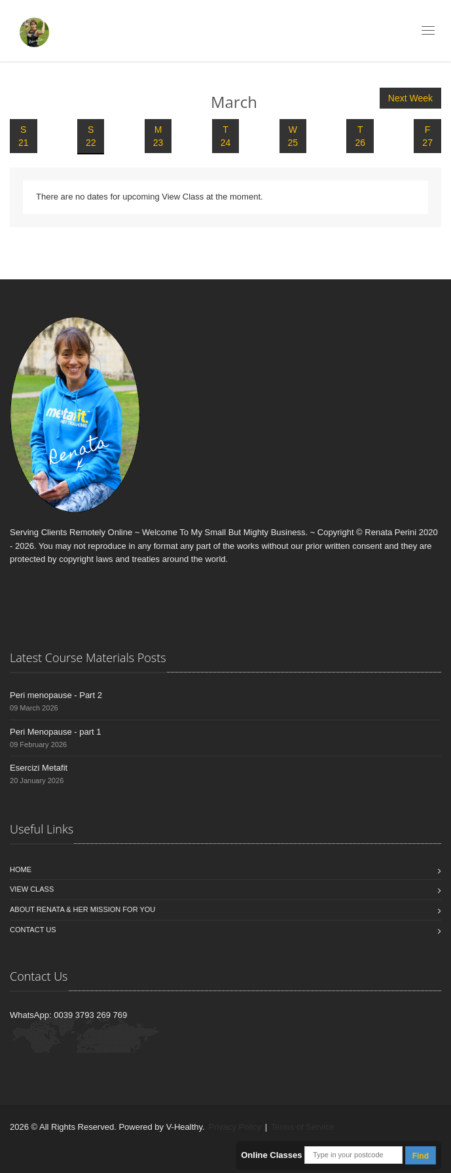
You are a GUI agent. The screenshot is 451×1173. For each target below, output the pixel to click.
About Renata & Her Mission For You (82, 909)
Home (20, 869)
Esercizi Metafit (38, 768)
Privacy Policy (234, 1127)
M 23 (158, 136)
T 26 (360, 136)
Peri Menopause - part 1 (55, 732)
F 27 (427, 136)
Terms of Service (302, 1127)
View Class (32, 889)
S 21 (23, 136)
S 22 (91, 136)
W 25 (293, 136)
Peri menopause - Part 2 (56, 695)
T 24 (226, 136)
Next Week (410, 98)
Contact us (33, 930)
